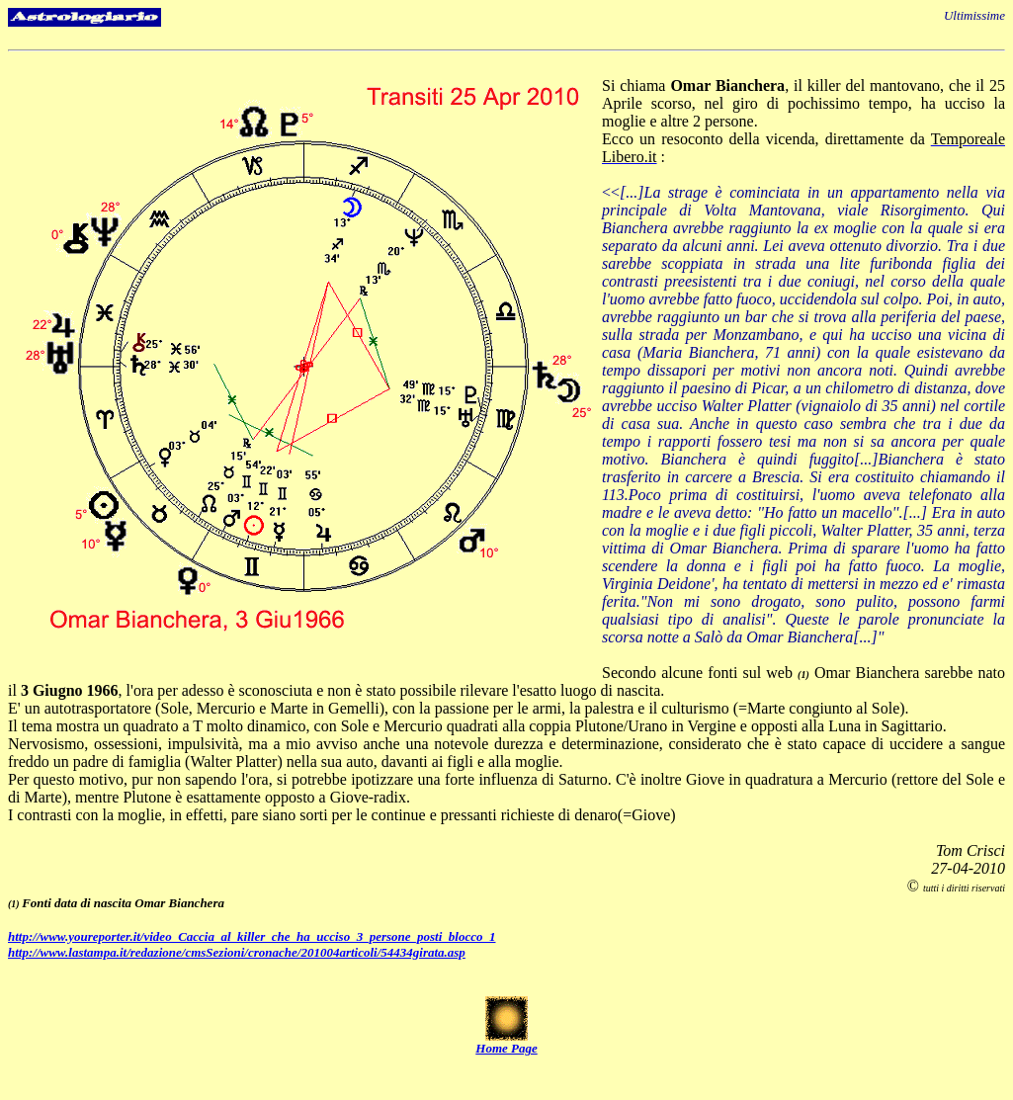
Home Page (506, 1048)
